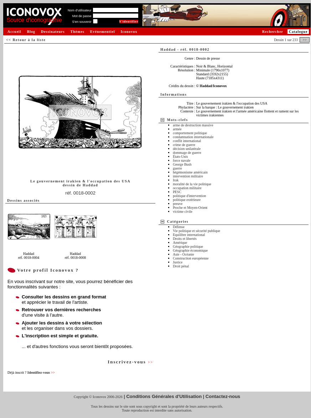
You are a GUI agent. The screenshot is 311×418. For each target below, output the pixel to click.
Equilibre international (189, 235)
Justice (177, 262)
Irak (175, 180)
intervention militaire (188, 176)
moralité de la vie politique (192, 184)
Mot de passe (82, 16)
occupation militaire (187, 188)
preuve (177, 204)
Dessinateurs (52, 32)
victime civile (182, 211)
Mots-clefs (177, 120)
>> (304, 40)
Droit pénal (181, 266)
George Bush (182, 164)
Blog (31, 32)
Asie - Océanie (183, 254)
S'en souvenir (81, 22)
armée (177, 129)
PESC (177, 192)
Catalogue (298, 32)
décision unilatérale (187, 149)
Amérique (180, 243)
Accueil (14, 32)
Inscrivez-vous (130, 361)
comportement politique (190, 133)
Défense (179, 227)
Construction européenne (190, 258)
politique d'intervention (189, 196)
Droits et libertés (185, 239)
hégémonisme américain (190, 172)
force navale (181, 160)
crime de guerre (184, 145)
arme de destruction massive (193, 125)
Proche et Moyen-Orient (190, 208)
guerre (177, 168)
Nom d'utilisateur (80, 10)
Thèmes (77, 32)
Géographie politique (188, 246)
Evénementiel (102, 32)
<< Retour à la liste (26, 40)
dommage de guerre (187, 153)
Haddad (90, 185)
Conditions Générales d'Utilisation (164, 396)
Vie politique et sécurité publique (196, 231)
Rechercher (272, 32)
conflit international (187, 141)
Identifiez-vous (41, 372)
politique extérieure (187, 200)
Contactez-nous (223, 396)
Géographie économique (190, 250)
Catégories (178, 221)
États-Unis (180, 156)
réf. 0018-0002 (80, 193)
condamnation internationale (193, 137)
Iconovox (129, 32)
